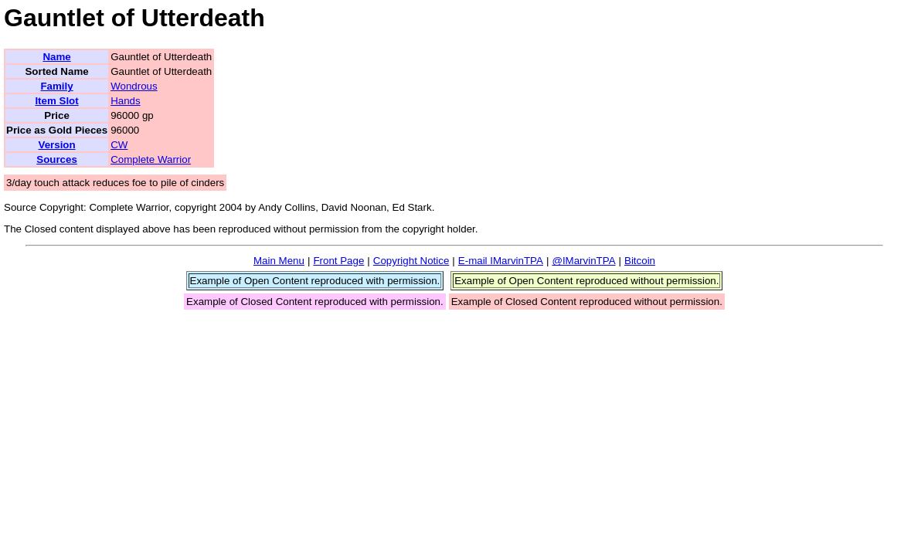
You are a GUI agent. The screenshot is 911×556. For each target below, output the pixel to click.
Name (56, 57)
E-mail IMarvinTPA (500, 260)
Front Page (338, 260)
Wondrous (134, 86)
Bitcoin (639, 260)
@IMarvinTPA (583, 260)
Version (56, 145)
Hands (125, 101)
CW (118, 145)
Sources (56, 159)
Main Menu (278, 260)
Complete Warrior (150, 159)
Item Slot (56, 101)
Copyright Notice (411, 260)
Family (56, 86)
